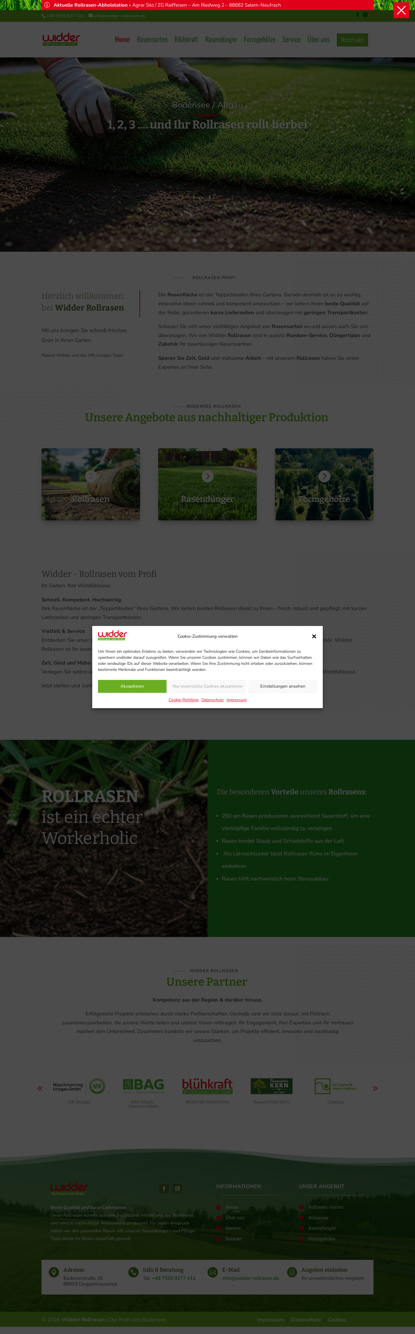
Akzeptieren (132, 686)
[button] (314, 636)
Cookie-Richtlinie (184, 700)
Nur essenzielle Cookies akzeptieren (208, 686)
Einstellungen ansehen (282, 686)
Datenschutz (212, 700)
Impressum (237, 700)
